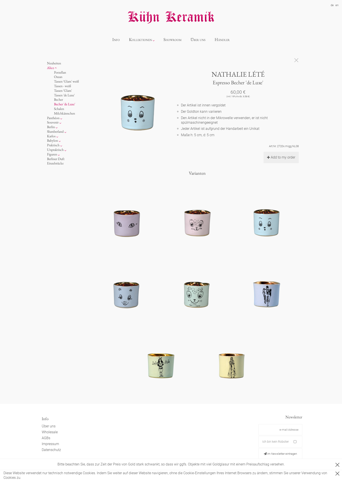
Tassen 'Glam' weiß (66, 81)
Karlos (51, 136)
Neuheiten (54, 63)
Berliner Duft (55, 159)
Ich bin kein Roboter (275, 441)
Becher (58, 99)
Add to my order (281, 157)
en (337, 5)
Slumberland (55, 131)
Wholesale (50, 432)
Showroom (172, 39)
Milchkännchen (64, 113)
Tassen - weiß (62, 86)
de (332, 5)
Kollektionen (140, 39)
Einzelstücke (55, 163)
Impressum (50, 444)
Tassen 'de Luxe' (64, 95)
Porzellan (60, 72)
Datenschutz (51, 450)
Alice (50, 67)
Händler (222, 39)
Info (116, 39)
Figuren (52, 154)
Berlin (51, 127)
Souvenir (53, 122)
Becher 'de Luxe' (64, 104)
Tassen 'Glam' (63, 90)
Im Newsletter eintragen (280, 453)
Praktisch (53, 145)
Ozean (58, 76)
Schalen (59, 108)
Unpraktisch (55, 149)
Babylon (52, 140)
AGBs (46, 438)
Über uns (198, 39)
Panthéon (53, 118)
